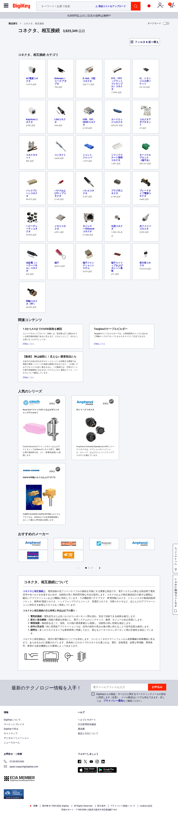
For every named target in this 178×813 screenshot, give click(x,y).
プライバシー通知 (113, 700)
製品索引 (13, 23)
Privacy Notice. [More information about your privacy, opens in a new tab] (30, 809)
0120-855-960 (14, 762)
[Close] (174, 803)
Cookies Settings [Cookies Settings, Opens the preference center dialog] (162, 801)
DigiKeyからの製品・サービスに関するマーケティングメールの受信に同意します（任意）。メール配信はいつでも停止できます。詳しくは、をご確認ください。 (131, 697)
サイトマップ (10, 733)
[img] (21, 7)
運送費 (81, 729)
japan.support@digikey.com (21, 767)
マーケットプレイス (14, 724)
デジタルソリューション (16, 738)
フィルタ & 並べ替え (147, 41)
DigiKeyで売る (11, 729)
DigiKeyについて (12, 719)
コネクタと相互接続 (33, 591)
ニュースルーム (12, 742)
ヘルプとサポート (87, 719)
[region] (89, 802)
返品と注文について (88, 733)
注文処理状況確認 (87, 724)
